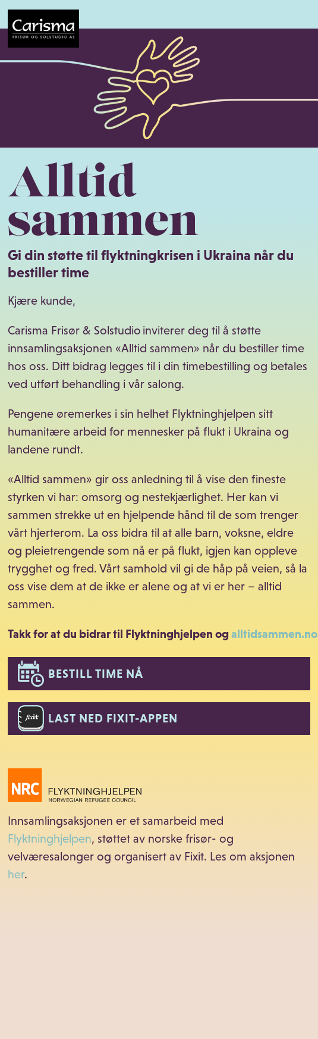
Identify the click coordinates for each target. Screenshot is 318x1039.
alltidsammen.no (274, 633)
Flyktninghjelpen (50, 838)
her (16, 874)
